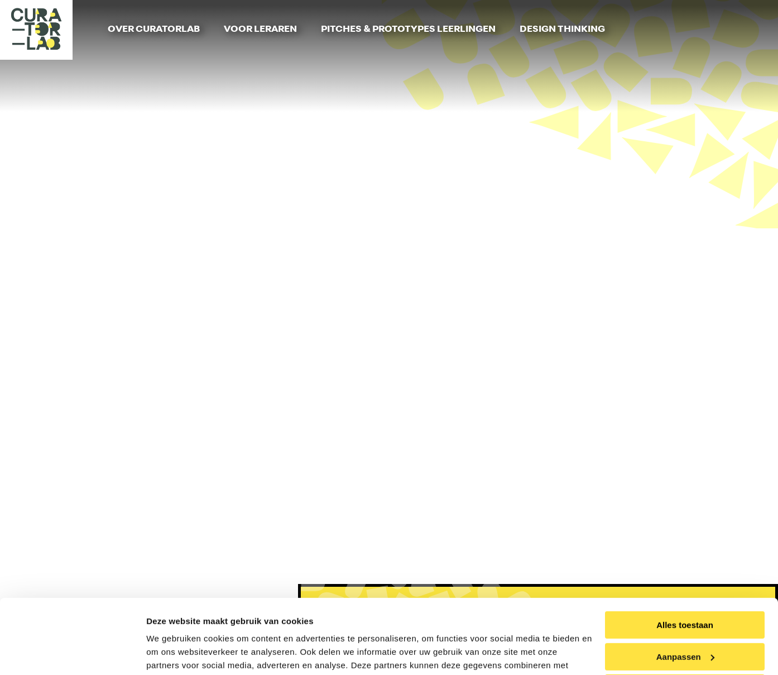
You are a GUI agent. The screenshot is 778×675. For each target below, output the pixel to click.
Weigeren (684, 618)
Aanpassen (685, 586)
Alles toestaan (684, 555)
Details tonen (172, 653)
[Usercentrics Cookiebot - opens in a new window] (72, 653)
